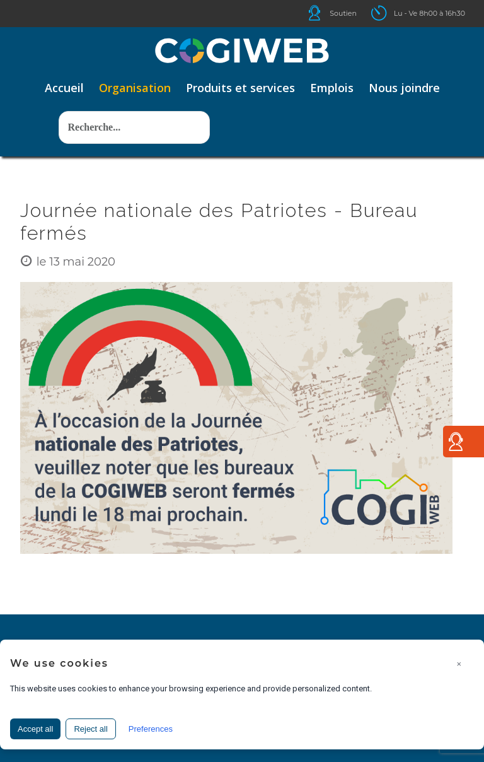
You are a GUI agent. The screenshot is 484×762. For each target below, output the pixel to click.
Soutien (343, 13)
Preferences (151, 729)
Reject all (90, 729)
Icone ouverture (390, 13)
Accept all (35, 729)
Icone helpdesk (326, 13)
